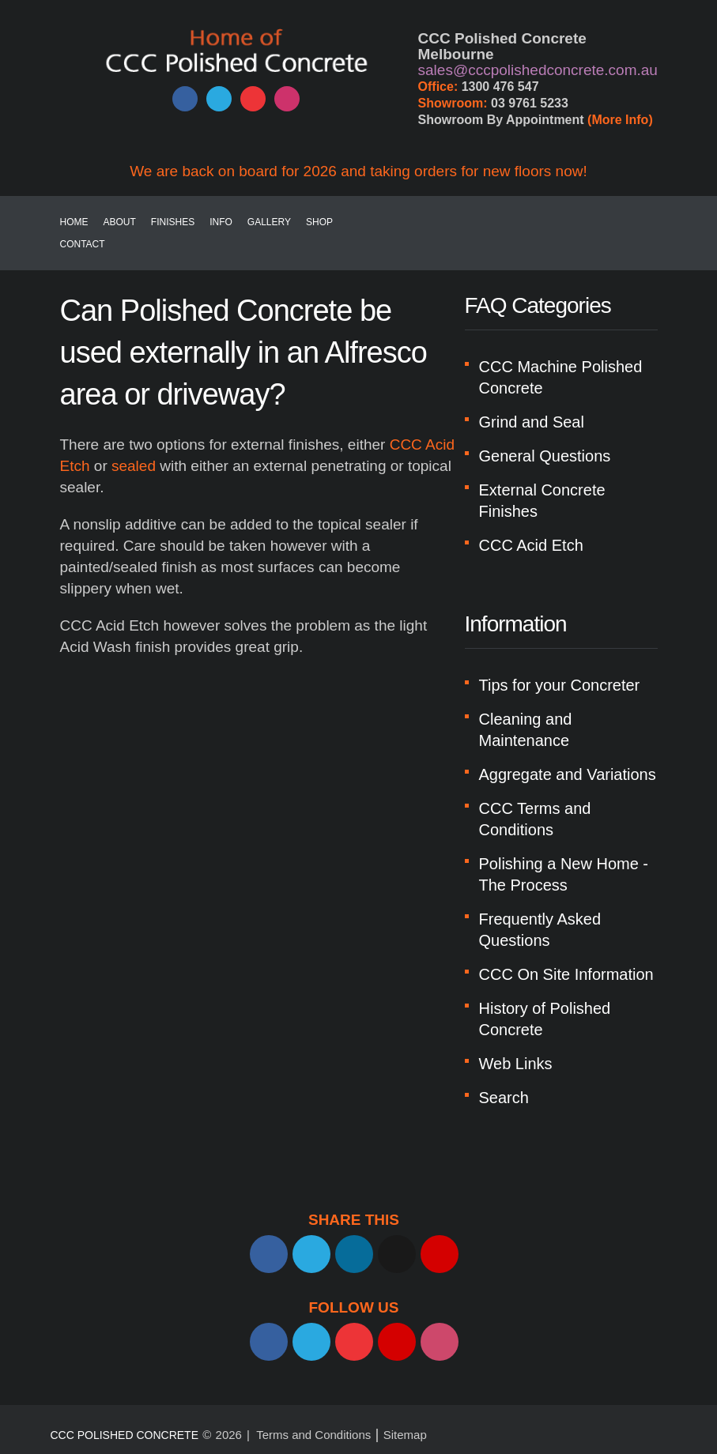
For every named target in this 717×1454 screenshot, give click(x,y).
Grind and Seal (531, 422)
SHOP (319, 222)
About (120, 222)
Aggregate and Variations (567, 774)
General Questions (545, 456)
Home (74, 222)
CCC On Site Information (566, 974)
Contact (82, 244)
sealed (133, 466)
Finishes (172, 222)
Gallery (269, 222)
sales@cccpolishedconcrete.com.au (538, 70)
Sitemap (405, 1434)
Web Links (516, 1063)
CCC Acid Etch (531, 545)
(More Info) (620, 119)
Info (220, 222)
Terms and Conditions (313, 1434)
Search (504, 1097)
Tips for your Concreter (559, 685)
